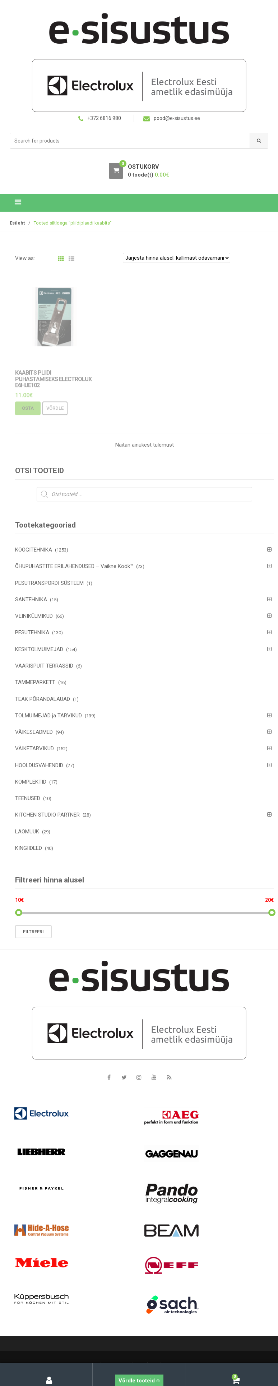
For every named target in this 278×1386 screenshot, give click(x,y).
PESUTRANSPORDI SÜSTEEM (49, 583)
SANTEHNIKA (31, 599)
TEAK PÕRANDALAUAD (42, 699)
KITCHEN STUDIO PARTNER (47, 815)
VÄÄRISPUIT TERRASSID (44, 666)
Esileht (17, 223)
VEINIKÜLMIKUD (34, 616)
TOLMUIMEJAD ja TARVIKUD (48, 715)
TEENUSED (27, 798)
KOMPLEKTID (30, 782)
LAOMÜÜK (27, 831)
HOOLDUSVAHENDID (39, 765)
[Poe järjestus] (176, 258)
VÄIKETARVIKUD (34, 748)
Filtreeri (33, 931)
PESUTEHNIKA (32, 632)
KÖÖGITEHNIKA (33, 550)
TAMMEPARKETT (35, 682)
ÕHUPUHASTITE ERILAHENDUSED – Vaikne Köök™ (74, 566)
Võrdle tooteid (139, 1380)
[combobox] (130, 141)
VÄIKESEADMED (34, 732)
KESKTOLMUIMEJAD (39, 649)
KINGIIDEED (28, 848)
